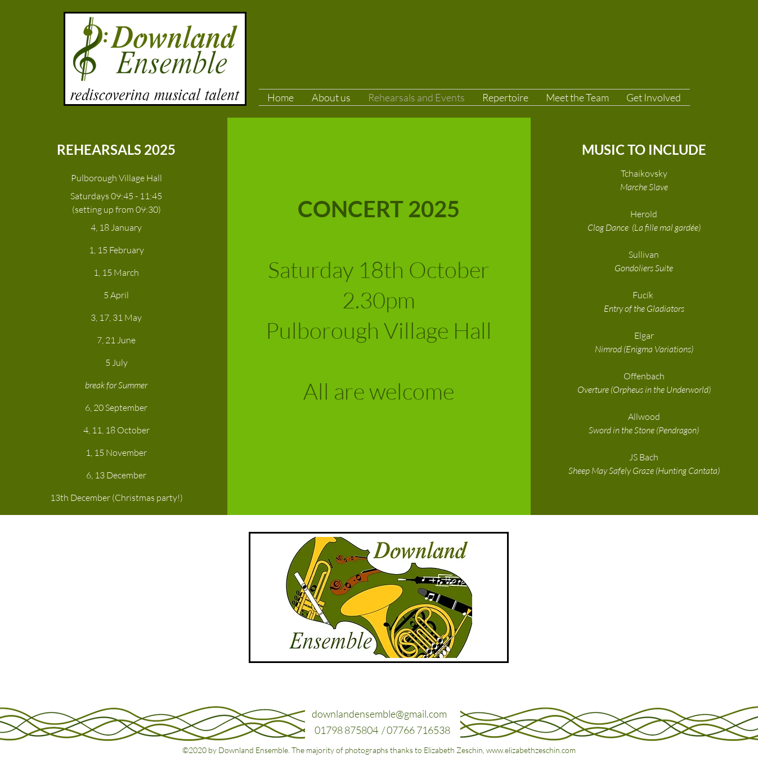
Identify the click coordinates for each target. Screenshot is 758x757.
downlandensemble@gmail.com (379, 713)
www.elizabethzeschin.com (531, 750)
